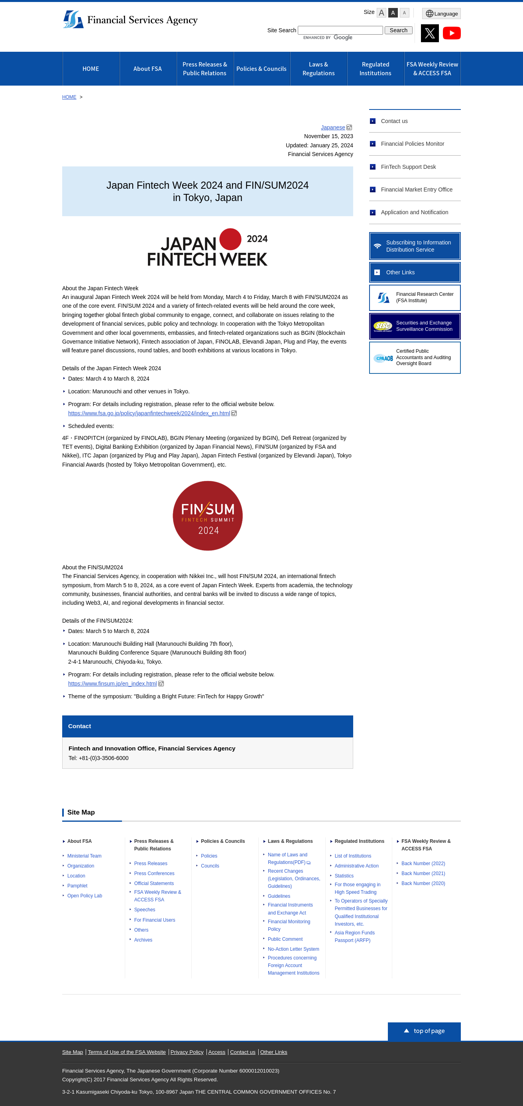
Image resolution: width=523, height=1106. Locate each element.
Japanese (337, 127)
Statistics (344, 876)
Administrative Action (357, 866)
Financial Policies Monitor (412, 144)
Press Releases (150, 863)
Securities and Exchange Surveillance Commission (424, 326)
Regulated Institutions (375, 68)
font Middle (393, 13)
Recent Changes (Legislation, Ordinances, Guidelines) (294, 878)
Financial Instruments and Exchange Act (290, 908)
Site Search (281, 30)
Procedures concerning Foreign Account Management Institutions (294, 965)
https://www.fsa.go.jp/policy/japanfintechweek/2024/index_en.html (153, 413)
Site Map (72, 1052)
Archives (143, 940)
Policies (209, 856)
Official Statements (154, 883)
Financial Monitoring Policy (289, 925)
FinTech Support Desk (408, 167)
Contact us (394, 121)
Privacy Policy (187, 1052)
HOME (91, 68)
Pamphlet (77, 886)
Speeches (144, 910)
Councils (210, 866)
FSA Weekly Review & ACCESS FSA (432, 68)
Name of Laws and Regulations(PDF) (289, 858)
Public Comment (285, 939)
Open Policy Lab (84, 896)
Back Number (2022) (423, 863)
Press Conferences (154, 873)
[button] (381, 13)
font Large (381, 13)
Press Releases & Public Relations (205, 68)
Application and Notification (414, 212)
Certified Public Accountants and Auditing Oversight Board (423, 357)
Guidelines (279, 896)
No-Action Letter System (293, 949)
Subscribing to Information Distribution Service (418, 246)
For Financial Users (154, 920)
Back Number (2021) (423, 873)
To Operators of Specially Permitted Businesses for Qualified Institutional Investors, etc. (361, 912)
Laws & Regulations (319, 68)
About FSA (148, 68)
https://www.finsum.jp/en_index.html (116, 683)
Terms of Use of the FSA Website (127, 1052)
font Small (404, 13)
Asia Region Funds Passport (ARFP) (355, 936)
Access (217, 1052)
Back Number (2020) (423, 883)
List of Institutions (353, 856)
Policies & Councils (261, 68)
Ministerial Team (84, 856)
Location (76, 876)
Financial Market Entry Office (416, 189)
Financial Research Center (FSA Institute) (425, 297)
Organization (80, 866)
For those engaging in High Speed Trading (358, 888)
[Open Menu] (441, 13)
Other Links (400, 272)
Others (141, 930)
